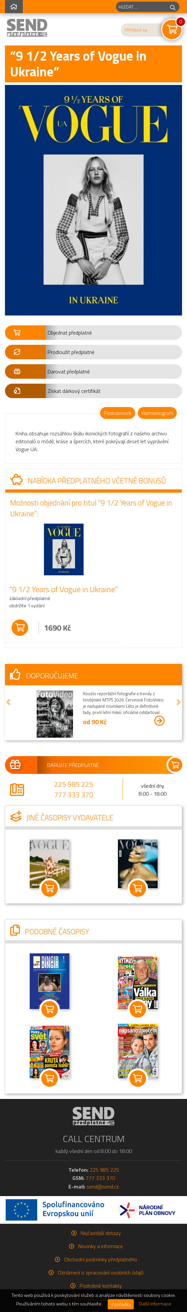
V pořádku (121, 1304)
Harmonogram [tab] (157, 413)
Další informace (155, 1303)
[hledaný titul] (141, 7)
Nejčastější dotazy (101, 1233)
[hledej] (172, 7)
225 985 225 (73, 784)
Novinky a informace (100, 1246)
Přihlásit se (136, 30)
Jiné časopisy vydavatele (61, 817)
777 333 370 (73, 794)
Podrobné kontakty (101, 1286)
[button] (93, 332)
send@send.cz (103, 1186)
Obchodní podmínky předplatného (100, 1259)
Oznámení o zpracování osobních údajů (100, 1272)
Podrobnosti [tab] (117, 413)
